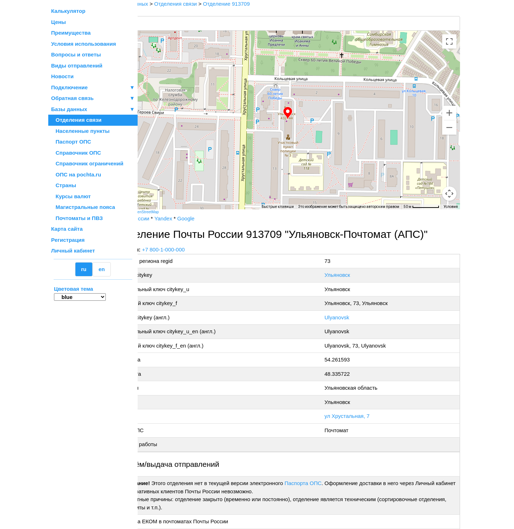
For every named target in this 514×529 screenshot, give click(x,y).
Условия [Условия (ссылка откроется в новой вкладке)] (451, 207)
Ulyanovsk (348, 317)
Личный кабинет (73, 251)
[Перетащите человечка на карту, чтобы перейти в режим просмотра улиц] (449, 193)
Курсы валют (71, 196)
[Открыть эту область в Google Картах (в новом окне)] (157, 204)
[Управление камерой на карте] (449, 168)
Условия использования (83, 44)
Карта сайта (67, 229)
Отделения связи (76, 120)
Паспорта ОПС (331, 483)
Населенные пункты (80, 131)
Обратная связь (93, 98)
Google (213, 218)
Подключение (93, 88)
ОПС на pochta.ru (76, 174)
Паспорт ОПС (71, 142)
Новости (62, 76)
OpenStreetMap (173, 212)
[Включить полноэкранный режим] (449, 41)
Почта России (160, 218)
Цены (58, 22)
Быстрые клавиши (278, 207)
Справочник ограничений (87, 163)
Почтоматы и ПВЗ (77, 218)
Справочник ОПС (76, 153)
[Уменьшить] (449, 127)
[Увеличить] (449, 113)
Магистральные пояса (83, 207)
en (102, 269)
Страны (63, 185)
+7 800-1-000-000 (191, 249)
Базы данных (69, 109)
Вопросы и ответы (76, 54)
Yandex (191, 218)
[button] (301, 113)
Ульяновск (348, 275)
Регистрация (68, 240)
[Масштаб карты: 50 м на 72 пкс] (421, 206)
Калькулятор (68, 11)
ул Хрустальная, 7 (358, 416)
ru (84, 269)
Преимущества (71, 33)
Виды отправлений (76, 66)
